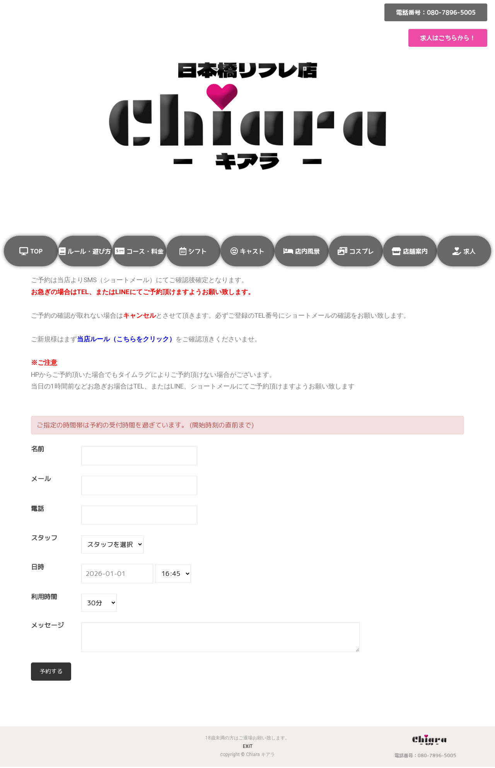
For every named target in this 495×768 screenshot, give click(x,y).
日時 (37, 567)
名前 (37, 449)
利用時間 (44, 597)
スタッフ (44, 538)
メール (41, 479)
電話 (37, 508)
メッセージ (47, 625)
